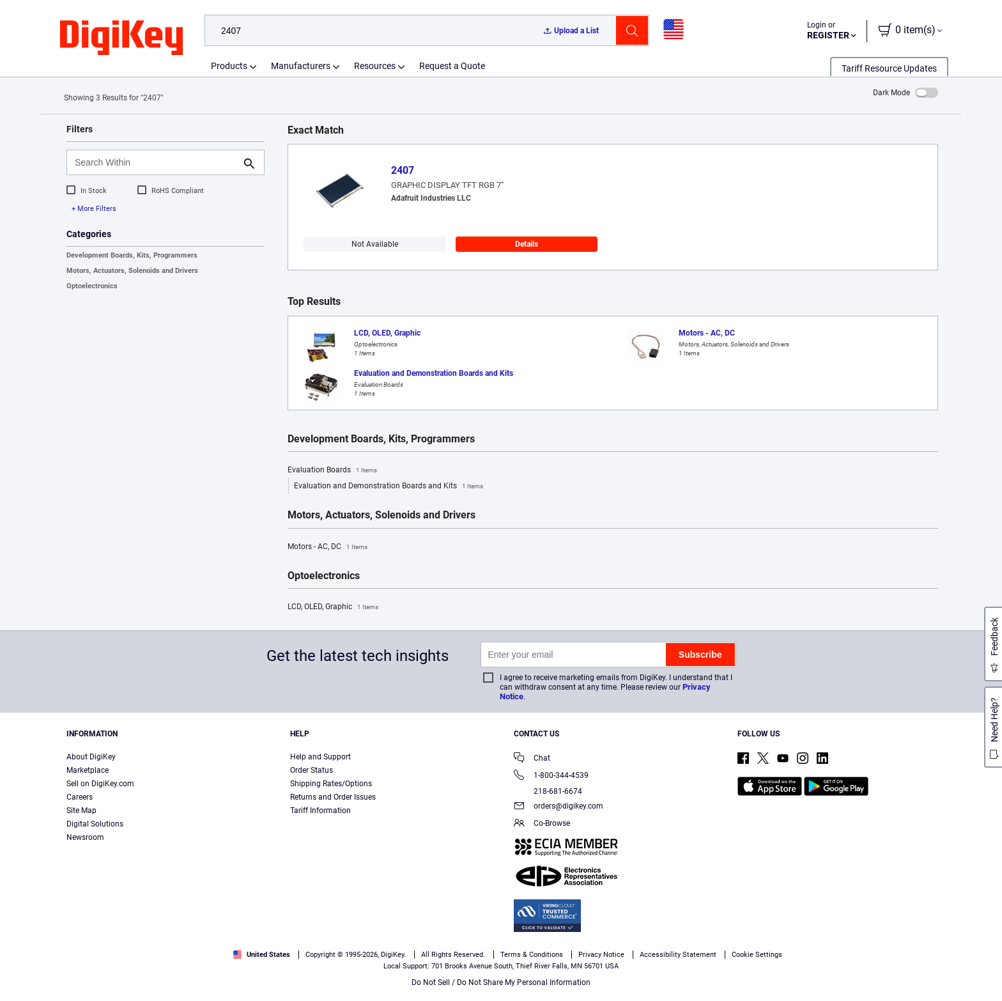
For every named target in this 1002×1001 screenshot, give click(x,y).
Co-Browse (542, 824)
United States (261, 955)
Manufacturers (300, 66)
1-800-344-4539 (551, 776)
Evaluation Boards (332, 470)
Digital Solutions (94, 823)
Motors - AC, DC (327, 547)
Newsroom (85, 837)
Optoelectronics (92, 286)
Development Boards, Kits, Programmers (131, 255)
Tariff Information (320, 810)
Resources (375, 66)
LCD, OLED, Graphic (333, 607)
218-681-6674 (548, 791)
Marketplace (87, 770)
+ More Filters (94, 209)
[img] (121, 38)
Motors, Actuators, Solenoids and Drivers (132, 270)
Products (229, 66)
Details (526, 244)
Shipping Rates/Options (331, 783)
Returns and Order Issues (333, 797)
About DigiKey (91, 756)
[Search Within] (155, 162)
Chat (532, 759)
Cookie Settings (757, 955)
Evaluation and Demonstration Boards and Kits (388, 486)
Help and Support (320, 756)
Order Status (311, 770)
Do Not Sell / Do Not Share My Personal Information (501, 982)
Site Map (81, 810)
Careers (79, 797)
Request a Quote (452, 66)
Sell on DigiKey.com (100, 783)
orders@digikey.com (558, 807)
